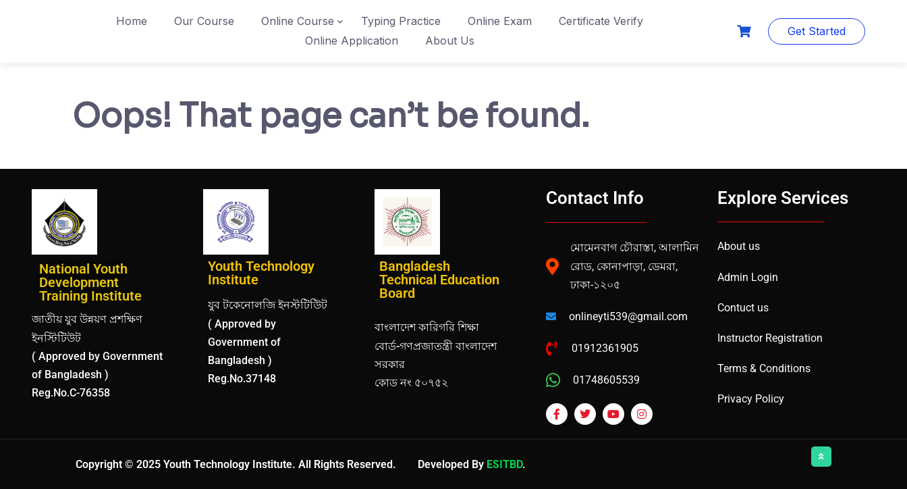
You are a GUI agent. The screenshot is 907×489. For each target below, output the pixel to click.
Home (131, 21)
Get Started (817, 31)
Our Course (204, 21)
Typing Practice (401, 21)
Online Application (351, 40)
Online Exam (500, 21)
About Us (449, 40)
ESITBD (504, 464)
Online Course (297, 21)
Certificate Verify (601, 21)
